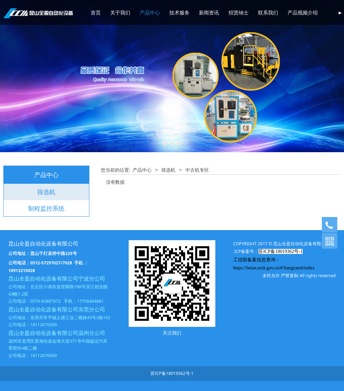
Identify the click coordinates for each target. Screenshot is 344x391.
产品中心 (150, 12)
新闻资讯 (209, 12)
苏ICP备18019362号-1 (172, 373)
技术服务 (179, 12)
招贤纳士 (238, 12)
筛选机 (46, 192)
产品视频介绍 (303, 12)
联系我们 (268, 12)
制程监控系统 (46, 208)
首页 (96, 12)
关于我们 (120, 12)
